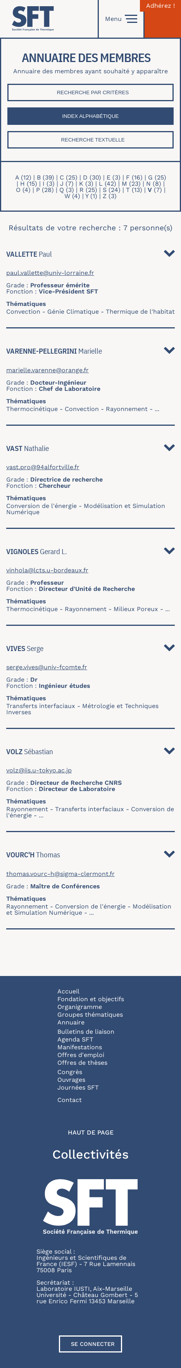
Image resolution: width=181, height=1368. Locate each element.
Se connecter (93, 1344)
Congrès (69, 1072)
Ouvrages (71, 1079)
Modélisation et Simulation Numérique (85, 509)
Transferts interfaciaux (40, 706)
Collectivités (90, 1154)
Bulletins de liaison (85, 1031)
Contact (69, 1100)
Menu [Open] (121, 19)
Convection (23, 311)
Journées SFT (78, 1087)
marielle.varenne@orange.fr (47, 370)
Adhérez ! (160, 6)
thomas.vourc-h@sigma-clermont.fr (60, 874)
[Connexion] (163, 19)
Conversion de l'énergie (41, 506)
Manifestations (79, 1047)
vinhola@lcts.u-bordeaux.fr (47, 570)
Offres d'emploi (80, 1055)
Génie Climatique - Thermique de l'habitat (111, 311)
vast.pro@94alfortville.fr (42, 467)
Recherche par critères (93, 92)
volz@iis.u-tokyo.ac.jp (39, 770)
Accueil (68, 991)
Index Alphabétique (90, 116)
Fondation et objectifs (90, 999)
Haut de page (91, 1133)
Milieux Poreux (136, 609)
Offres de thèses (82, 1062)
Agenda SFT (75, 1039)
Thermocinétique (32, 409)
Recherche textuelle (92, 140)
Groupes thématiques (90, 1014)
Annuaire (70, 1022)
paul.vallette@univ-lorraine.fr (50, 273)
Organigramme (79, 1006)
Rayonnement (127, 409)
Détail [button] (169, 255)
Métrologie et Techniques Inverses (82, 709)
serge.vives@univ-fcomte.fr (46, 667)
